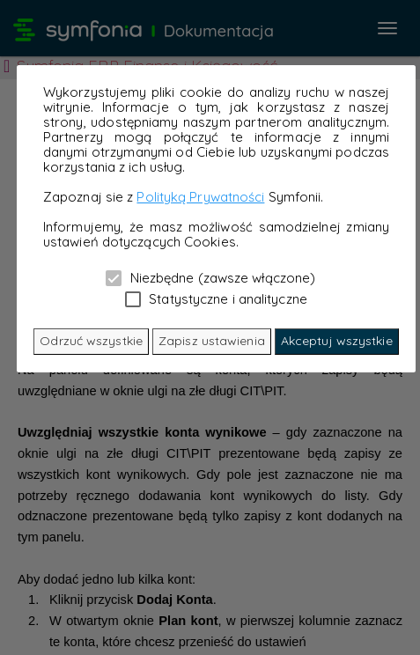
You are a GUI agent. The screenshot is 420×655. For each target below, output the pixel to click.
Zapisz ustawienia (211, 341)
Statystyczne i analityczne (216, 298)
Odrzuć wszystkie (91, 341)
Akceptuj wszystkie (337, 341)
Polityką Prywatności (200, 196)
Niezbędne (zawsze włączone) (210, 277)
